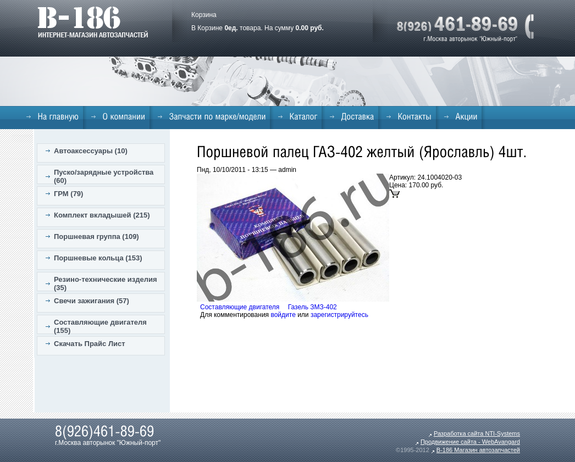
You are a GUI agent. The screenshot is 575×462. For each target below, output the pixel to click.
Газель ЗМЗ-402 (312, 307)
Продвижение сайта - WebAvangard (470, 441)
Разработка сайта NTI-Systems (477, 433)
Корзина (204, 15)
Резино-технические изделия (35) (105, 283)
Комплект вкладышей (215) (102, 215)
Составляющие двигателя (239, 307)
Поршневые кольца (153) (98, 258)
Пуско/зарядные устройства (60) (103, 176)
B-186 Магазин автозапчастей (478, 450)
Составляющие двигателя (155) (100, 326)
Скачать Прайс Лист (89, 343)
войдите (282, 315)
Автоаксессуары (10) (91, 151)
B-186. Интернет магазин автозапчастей (92, 22)
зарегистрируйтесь (339, 315)
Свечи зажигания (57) (91, 301)
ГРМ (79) (68, 194)
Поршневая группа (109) (96, 236)
